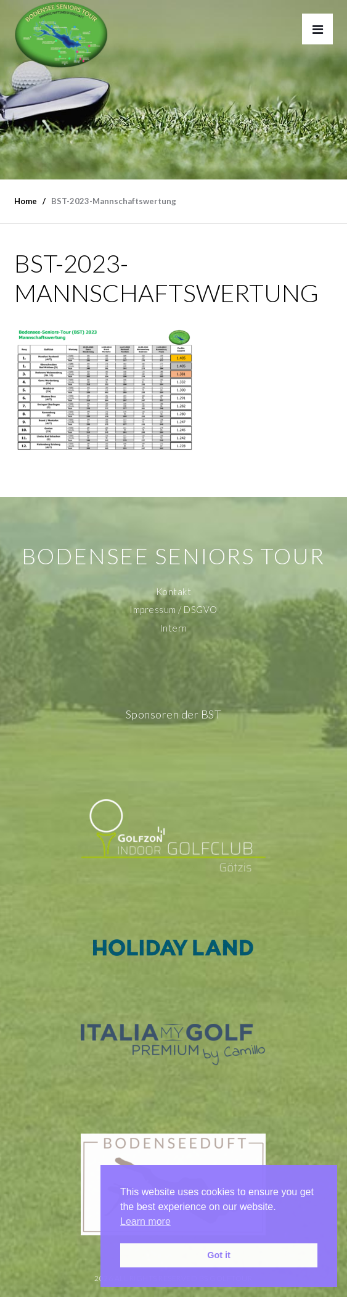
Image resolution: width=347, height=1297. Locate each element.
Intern (173, 627)
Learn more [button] (145, 1221)
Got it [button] (219, 1255)
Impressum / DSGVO (173, 609)
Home (25, 201)
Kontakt (174, 591)
